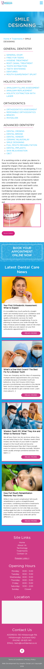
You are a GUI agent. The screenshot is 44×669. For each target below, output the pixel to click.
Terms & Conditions (15, 659)
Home (6, 39)
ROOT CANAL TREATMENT (19, 63)
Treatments (17, 39)
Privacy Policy (30, 659)
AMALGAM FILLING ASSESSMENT (22, 88)
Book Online (8, 233)
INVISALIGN (12, 118)
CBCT (9, 154)
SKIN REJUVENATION (16, 151)
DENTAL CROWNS (15, 131)
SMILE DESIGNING (15, 142)
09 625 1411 (26, 640)
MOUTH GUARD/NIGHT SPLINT (21, 74)
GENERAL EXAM (14, 55)
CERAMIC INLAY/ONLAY (17, 140)
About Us (22, 545)
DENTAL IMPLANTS (16, 148)
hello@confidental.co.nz (25, 643)
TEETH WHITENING (16, 69)
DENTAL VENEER (14, 137)
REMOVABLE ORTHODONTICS (21, 112)
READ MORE (31, 333)
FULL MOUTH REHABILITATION (21, 145)
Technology (22, 548)
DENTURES (11, 72)
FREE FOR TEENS (15, 58)
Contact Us (22, 554)
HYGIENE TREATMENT (17, 61)
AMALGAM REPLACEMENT (19, 91)
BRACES (10, 115)
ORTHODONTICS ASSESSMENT (21, 110)
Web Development (9, 663)
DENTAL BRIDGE (14, 134)
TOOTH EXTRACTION (16, 66)
